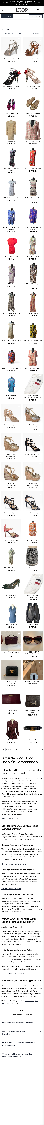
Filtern (22, 33)
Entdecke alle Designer (9, 819)
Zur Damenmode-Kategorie (11, 889)
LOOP (10, 966)
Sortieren (35, 33)
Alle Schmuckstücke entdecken (12, 973)
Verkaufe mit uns (35, 16)
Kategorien (8, 33)
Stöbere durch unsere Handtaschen (14, 864)
